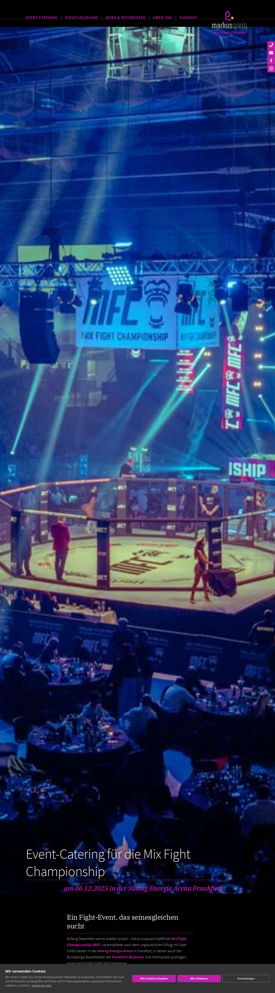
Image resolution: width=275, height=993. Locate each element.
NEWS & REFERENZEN (126, 16)
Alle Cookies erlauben (154, 978)
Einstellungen (246, 978)
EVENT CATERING (42, 16)
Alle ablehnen (199, 978)
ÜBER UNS (162, 16)
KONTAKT (188, 16)
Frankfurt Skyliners (128, 957)
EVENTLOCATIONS (81, 16)
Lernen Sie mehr (42, 985)
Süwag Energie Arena (115, 950)
